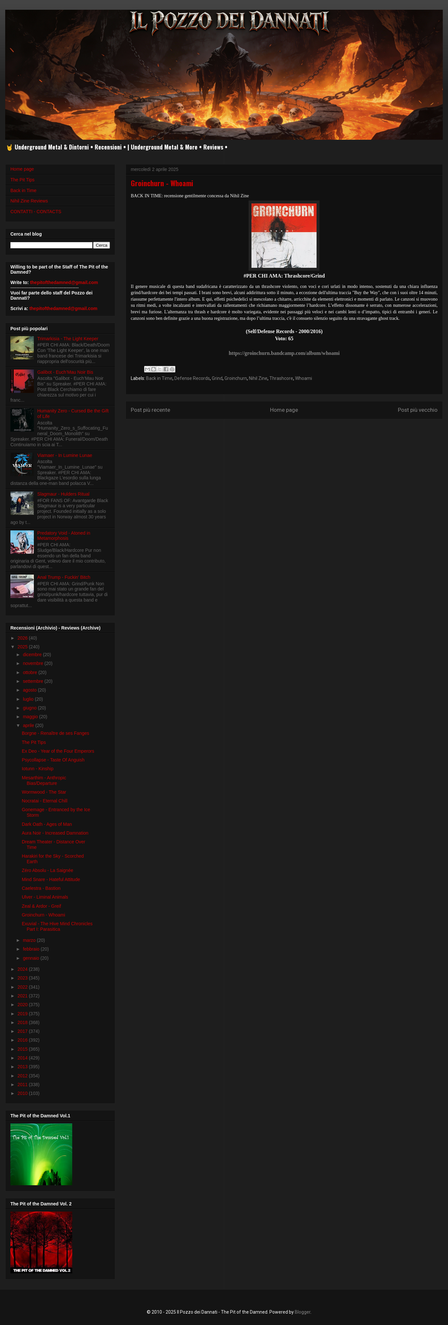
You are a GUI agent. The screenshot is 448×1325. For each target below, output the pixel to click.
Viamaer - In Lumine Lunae (64, 455)
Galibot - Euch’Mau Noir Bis (65, 372)
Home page (284, 410)
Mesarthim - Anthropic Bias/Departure (44, 780)
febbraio (31, 949)
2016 (23, 1040)
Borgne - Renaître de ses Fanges (55, 733)
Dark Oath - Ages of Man (47, 824)
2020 (23, 1004)
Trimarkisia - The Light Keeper (68, 338)
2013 (23, 1066)
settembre (33, 681)
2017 (23, 1031)
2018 (23, 1022)
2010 (23, 1093)
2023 (23, 978)
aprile (29, 725)
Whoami (303, 378)
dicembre (33, 654)
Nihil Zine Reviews (29, 200)
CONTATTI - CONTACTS (35, 211)
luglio (29, 699)
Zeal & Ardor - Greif (41, 906)
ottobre (30, 672)
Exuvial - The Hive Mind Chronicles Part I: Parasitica (57, 926)
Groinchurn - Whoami (43, 914)
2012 (23, 1075)
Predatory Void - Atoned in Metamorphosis (63, 535)
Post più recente (150, 410)
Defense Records (192, 378)
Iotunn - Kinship (37, 768)
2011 (23, 1084)
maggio (31, 716)
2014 (23, 1057)
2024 (23, 969)
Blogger (302, 1312)
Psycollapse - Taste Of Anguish (53, 759)
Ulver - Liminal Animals (45, 897)
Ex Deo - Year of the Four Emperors (58, 751)
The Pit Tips (22, 179)
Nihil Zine (258, 378)
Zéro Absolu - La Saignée (47, 870)
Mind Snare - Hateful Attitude (51, 879)
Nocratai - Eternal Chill (44, 800)
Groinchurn (235, 378)
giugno (30, 707)
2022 (23, 987)
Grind (217, 378)
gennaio (31, 958)
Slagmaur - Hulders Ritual (63, 494)
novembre (33, 663)
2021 (23, 995)
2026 (23, 638)
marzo (30, 940)
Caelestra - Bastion (41, 888)
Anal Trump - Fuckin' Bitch (63, 577)
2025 (23, 646)
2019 (23, 1013)
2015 (23, 1049)
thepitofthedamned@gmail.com (64, 282)
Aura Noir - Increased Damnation (55, 833)
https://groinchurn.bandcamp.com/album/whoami (284, 353)
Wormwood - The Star (44, 792)
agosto (30, 690)
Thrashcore (281, 378)
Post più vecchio (418, 410)
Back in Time (159, 378)
